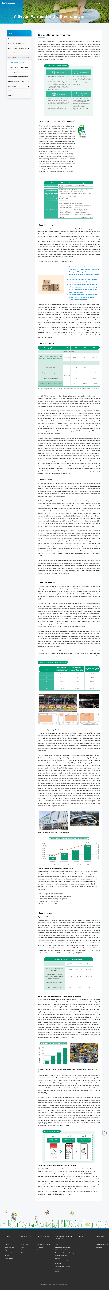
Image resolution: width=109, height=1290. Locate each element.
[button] (92, 3)
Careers (80, 1236)
